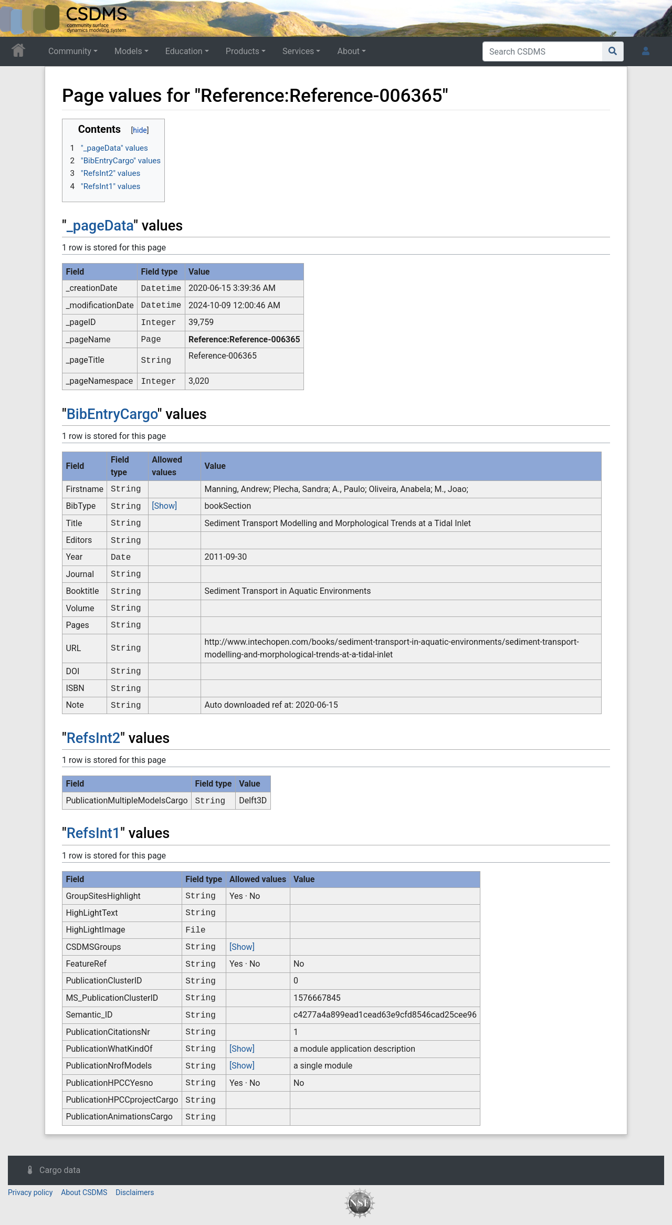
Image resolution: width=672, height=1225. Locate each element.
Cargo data (59, 1170)
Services (298, 51)
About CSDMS (84, 1192)
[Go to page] (613, 51)
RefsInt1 (94, 833)
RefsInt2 (94, 738)
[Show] (164, 506)
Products (242, 51)
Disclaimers (135, 1192)
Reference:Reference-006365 (244, 339)
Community (69, 51)
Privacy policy (30, 1192)
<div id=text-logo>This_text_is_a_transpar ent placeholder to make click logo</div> (16, 18)
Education (184, 51)
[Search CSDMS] (542, 51)
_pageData (100, 225)
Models (128, 51)
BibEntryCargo (112, 414)
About (348, 51)
